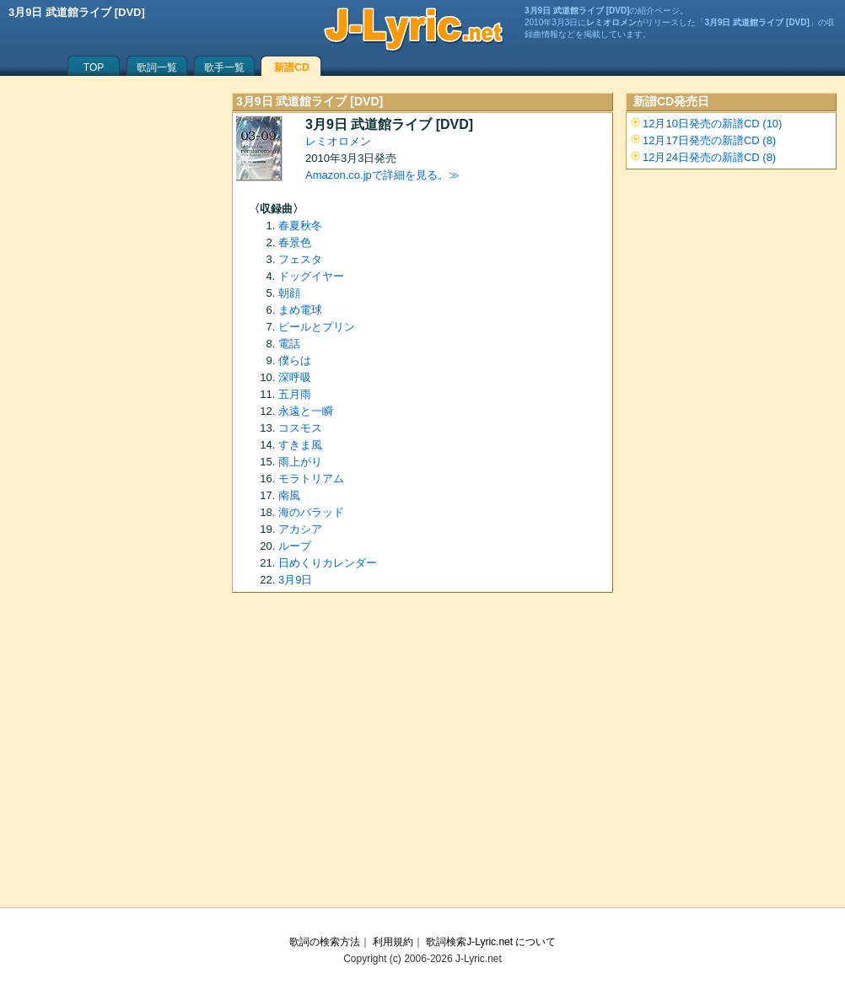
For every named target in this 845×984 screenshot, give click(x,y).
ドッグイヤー (311, 276)
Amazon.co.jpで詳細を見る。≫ (382, 175)
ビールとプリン (316, 326)
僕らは (294, 360)
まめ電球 (300, 310)
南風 (289, 495)
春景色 (294, 242)
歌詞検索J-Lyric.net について (491, 942)
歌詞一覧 (157, 67)
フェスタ (300, 259)
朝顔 (289, 293)
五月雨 (294, 394)
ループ (294, 546)
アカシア (300, 529)
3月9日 (295, 579)
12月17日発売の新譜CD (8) (709, 140)
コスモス (300, 428)
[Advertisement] (422, 755)
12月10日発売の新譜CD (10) (712, 123)
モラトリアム (311, 478)
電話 (289, 343)
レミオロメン (338, 141)
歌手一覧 (224, 67)
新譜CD (291, 67)
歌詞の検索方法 (324, 942)
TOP (93, 67)
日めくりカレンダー (327, 563)
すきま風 (300, 444)
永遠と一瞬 (305, 411)
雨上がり (300, 461)
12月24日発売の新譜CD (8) (709, 157)
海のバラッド (311, 512)
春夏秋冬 (300, 225)
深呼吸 (294, 377)
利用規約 (393, 942)
